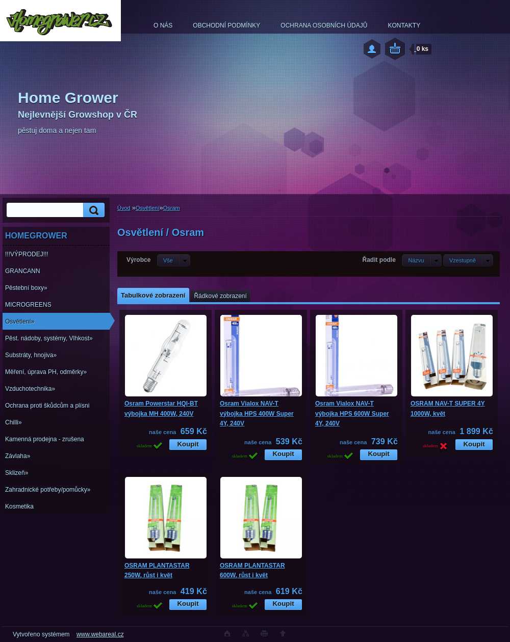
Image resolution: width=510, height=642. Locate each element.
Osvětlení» (19, 321)
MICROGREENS (28, 304)
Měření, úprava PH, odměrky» (46, 372)
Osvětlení (147, 208)
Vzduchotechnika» (30, 388)
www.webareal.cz (100, 634)
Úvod (124, 208)
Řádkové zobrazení (220, 296)
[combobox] (421, 260)
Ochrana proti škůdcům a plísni (47, 405)
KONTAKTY (404, 25)
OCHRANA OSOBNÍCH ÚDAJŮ (323, 25)
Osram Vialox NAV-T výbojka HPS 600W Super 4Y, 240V (352, 413)
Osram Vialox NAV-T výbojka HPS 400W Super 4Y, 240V (257, 413)
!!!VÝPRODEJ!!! (26, 254)
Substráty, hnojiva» (31, 355)
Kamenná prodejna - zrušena (44, 439)
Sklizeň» (16, 472)
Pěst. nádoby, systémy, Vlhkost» (49, 338)
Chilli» (13, 422)
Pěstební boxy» (26, 287)
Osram (171, 208)
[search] (92, 210)
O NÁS (163, 25)
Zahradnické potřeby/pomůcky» (47, 489)
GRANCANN (22, 271)
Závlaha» (17, 456)
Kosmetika (19, 506)
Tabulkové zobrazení (153, 295)
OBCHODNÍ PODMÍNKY (226, 25)
